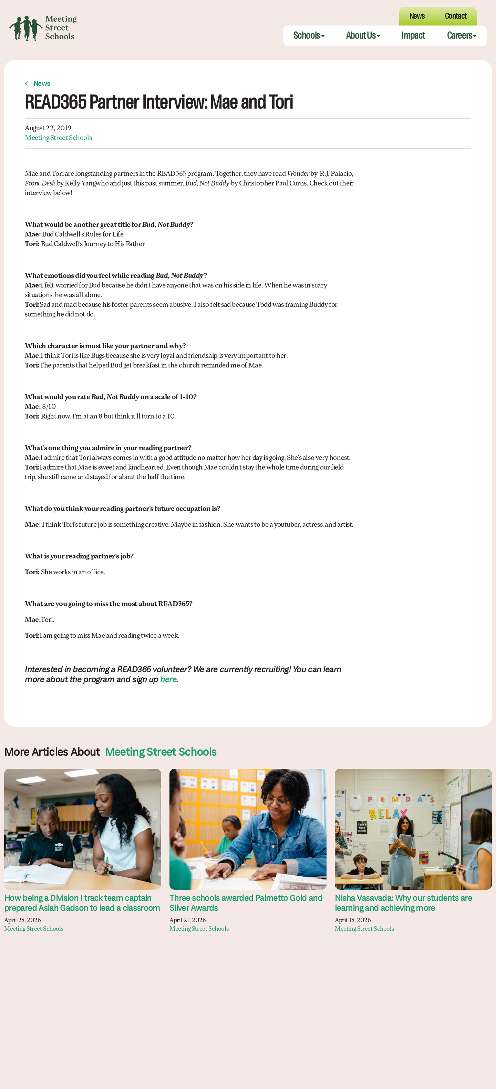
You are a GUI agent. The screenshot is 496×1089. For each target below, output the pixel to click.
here (168, 680)
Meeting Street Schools (58, 138)
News (41, 84)
